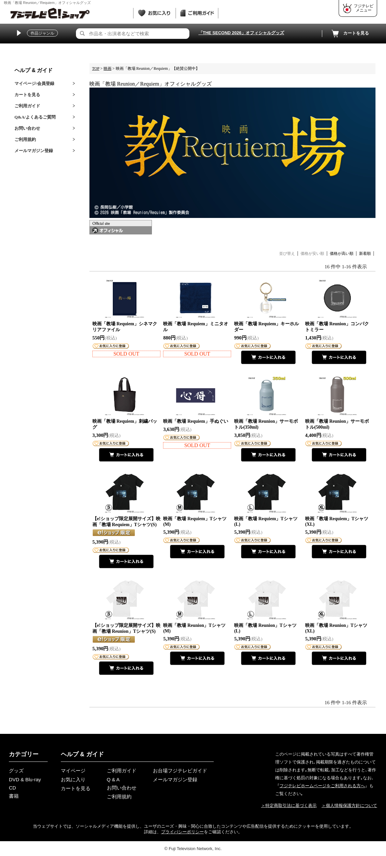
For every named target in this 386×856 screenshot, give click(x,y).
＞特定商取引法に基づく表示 (289, 805)
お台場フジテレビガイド (180, 770)
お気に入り (73, 779)
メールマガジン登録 (33, 150)
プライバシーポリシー (182, 831)
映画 (107, 68)
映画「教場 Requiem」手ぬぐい (195, 421)
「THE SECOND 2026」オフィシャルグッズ (241, 32)
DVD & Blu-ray (25, 779)
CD (12, 787)
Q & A (113, 779)
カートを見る (349, 34)
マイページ (73, 770)
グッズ (16, 770)
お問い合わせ (27, 128)
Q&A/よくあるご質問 (35, 117)
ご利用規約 (25, 139)
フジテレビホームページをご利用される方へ (322, 785)
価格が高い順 (341, 253)
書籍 (14, 796)
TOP (95, 68)
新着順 (365, 253)
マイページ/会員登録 (34, 83)
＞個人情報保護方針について (349, 805)
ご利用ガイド (27, 105)
